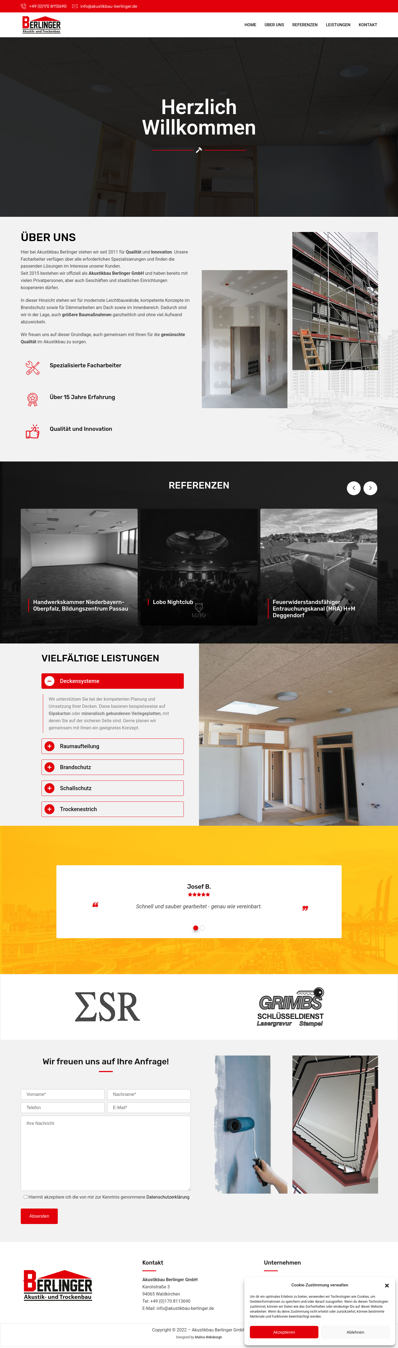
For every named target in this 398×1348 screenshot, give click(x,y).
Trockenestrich (78, 809)
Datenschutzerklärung (168, 1197)
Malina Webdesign (208, 1338)
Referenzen (305, 24)
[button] (387, 1285)
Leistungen (338, 24)
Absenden (39, 1216)
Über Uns (274, 24)
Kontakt (368, 24)
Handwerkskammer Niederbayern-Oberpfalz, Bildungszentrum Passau (80, 605)
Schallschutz (75, 788)
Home (250, 24)
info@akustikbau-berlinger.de (108, 6)
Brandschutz (75, 767)
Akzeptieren (284, 1332)
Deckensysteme (79, 681)
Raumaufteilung (79, 746)
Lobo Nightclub (173, 602)
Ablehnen (355, 1332)
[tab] (112, 681)
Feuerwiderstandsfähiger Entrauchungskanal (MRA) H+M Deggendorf (314, 609)
